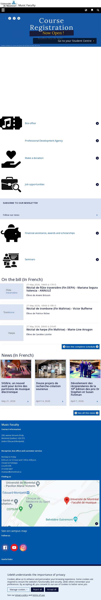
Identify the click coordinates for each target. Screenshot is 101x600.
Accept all (51, 589)
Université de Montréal (8, 4)
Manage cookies (18, 589)
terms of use (39, 595)
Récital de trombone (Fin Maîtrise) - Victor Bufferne (59, 308)
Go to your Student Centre (74, 40)
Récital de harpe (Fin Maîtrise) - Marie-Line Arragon (59, 329)
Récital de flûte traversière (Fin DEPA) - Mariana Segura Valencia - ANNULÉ (62, 289)
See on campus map (14, 531)
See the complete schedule (80, 346)
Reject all (37, 589)
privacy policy (21, 595)
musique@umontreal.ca (11, 472)
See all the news (86, 412)
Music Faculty (26, 5)
